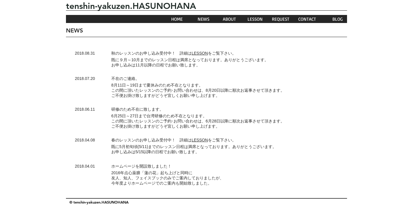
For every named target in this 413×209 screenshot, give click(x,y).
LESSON (200, 53)
